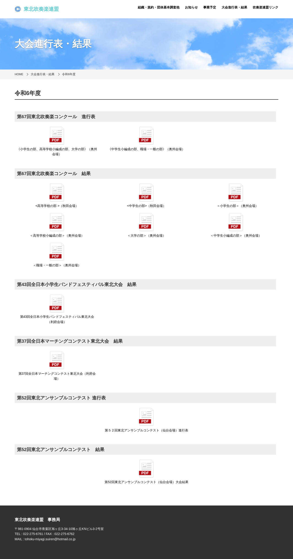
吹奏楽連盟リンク (265, 7)
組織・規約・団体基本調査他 (158, 7)
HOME (19, 74)
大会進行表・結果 (234, 7)
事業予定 (209, 7)
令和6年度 (69, 74)
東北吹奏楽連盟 (37, 9)
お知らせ (191, 7)
